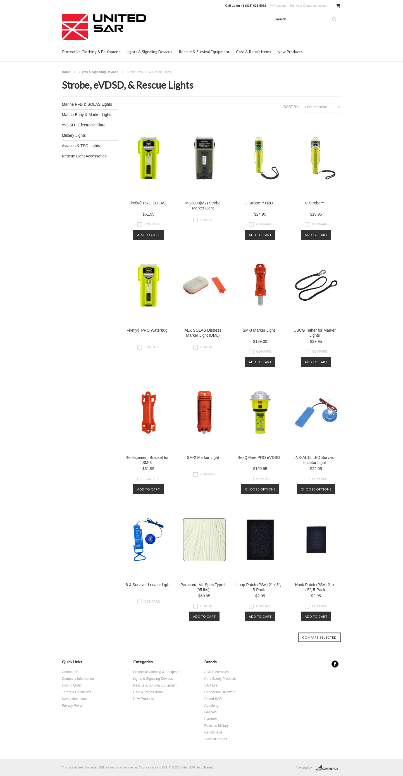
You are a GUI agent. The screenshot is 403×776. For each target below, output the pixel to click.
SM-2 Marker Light (203, 457)
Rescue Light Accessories (84, 156)
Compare (152, 224)
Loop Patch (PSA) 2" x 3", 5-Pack (258, 587)
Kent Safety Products (220, 679)
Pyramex (211, 719)
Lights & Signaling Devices (149, 51)
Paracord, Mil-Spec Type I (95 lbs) (202, 587)
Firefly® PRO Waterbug (147, 330)
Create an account (315, 5)
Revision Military (216, 726)
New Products (290, 51)
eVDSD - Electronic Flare (84, 125)
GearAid (210, 712)
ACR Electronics (216, 672)
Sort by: (291, 107)
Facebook (335, 664)
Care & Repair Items (253, 51)
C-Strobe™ (314, 203)
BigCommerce (328, 768)
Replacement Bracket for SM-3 (146, 460)
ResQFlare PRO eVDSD (258, 457)
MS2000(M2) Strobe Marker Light (202, 205)
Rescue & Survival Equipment (204, 51)
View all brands (215, 739)
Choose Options (260, 489)
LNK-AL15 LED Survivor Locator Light (315, 460)
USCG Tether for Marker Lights (315, 333)
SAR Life (211, 685)
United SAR (213, 699)
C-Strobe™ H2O (258, 203)
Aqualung (211, 705)
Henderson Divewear (220, 692)
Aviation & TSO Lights (81, 145)
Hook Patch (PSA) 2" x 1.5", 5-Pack (314, 587)
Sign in (294, 5)
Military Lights (74, 135)
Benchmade (213, 732)
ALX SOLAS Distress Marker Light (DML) (203, 333)
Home (66, 72)
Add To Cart (148, 235)
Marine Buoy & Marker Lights (87, 114)
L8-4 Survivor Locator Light (146, 584)
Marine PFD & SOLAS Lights (87, 104)
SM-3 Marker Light (259, 330)
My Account (278, 5)
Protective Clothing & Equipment (91, 51)
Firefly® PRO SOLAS (147, 203)
